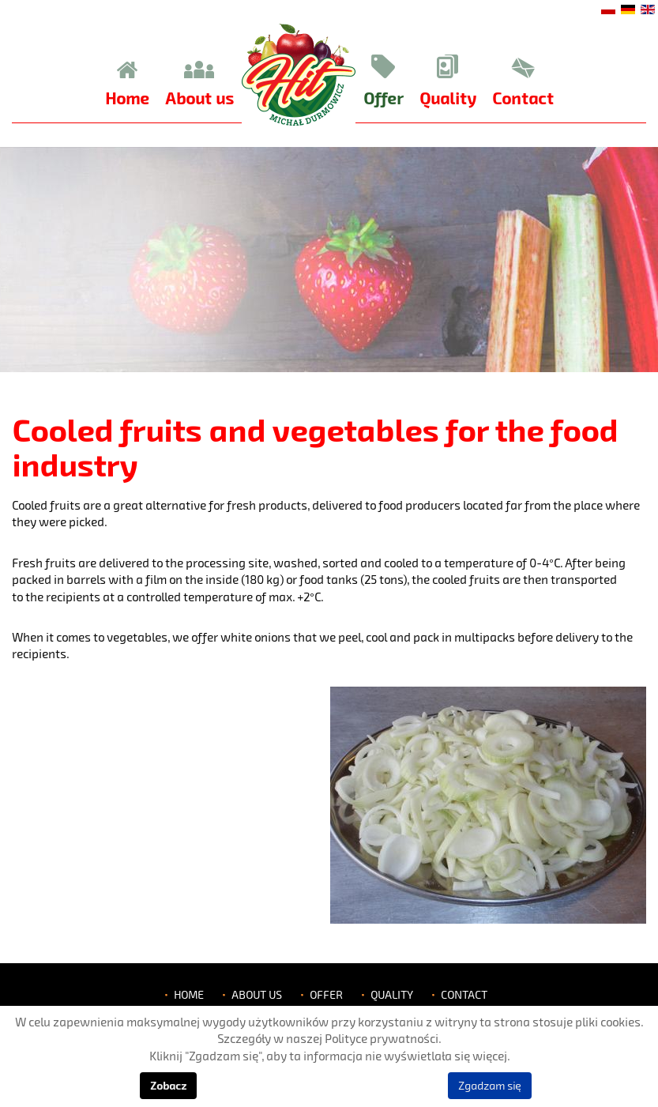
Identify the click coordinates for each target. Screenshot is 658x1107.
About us (256, 994)
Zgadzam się (489, 1085)
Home (189, 994)
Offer (326, 994)
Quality (391, 994)
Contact (464, 994)
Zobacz (168, 1085)
